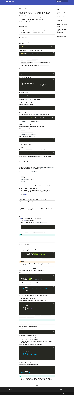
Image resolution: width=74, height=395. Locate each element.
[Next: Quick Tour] (63, 389)
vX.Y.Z (37, 117)
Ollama (25, 194)
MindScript (8, 3)
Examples (25, 3)
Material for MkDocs (13, 393)
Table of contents (60, 8)
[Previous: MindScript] (10, 389)
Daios (15, 392)
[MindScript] (7, 1)
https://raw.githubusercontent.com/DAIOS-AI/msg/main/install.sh (37, 107)
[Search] (62, 1)
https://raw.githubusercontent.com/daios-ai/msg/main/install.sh (37, 46)
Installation (13, 3)
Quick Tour (17, 3)
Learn (22, 3)
